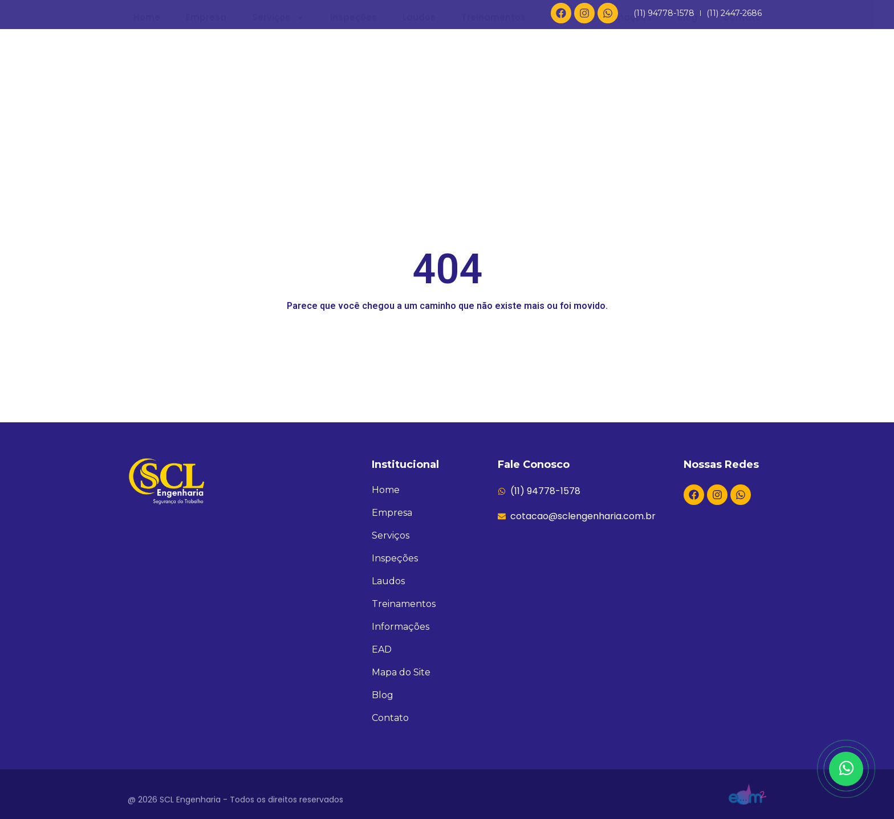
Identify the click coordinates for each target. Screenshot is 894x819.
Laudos (419, 100)
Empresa (206, 100)
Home (146, 100)
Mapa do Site (401, 672)
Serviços (278, 100)
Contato (742, 100)
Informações (623, 100)
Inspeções (353, 100)
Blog (687, 100)
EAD (559, 100)
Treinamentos (493, 100)
